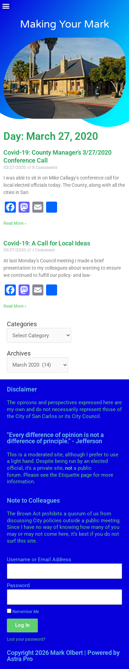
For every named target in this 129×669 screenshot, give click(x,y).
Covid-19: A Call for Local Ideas (46, 243)
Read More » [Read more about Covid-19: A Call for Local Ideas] (14, 306)
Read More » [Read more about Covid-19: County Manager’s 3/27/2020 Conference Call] (14, 223)
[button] (5, 5)
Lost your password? (26, 639)
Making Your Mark (64, 24)
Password (18, 585)
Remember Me (23, 611)
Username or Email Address (39, 559)
